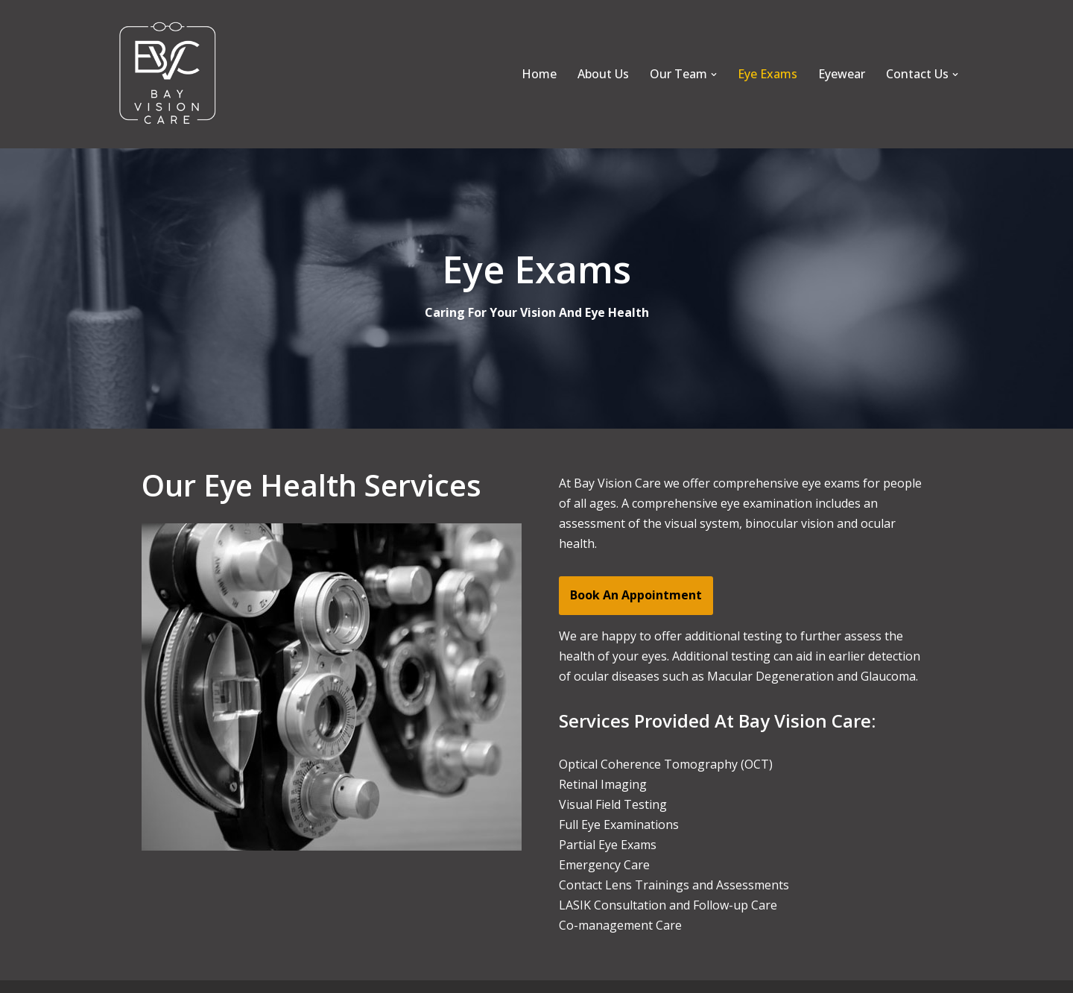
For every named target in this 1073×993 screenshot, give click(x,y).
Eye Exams (767, 74)
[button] (714, 75)
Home (539, 74)
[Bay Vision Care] (168, 74)
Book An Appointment (636, 595)
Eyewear (841, 74)
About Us (603, 74)
